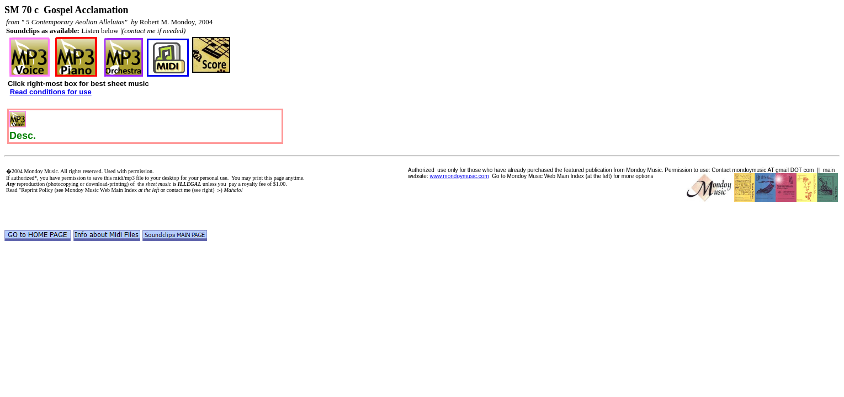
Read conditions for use (51, 92)
